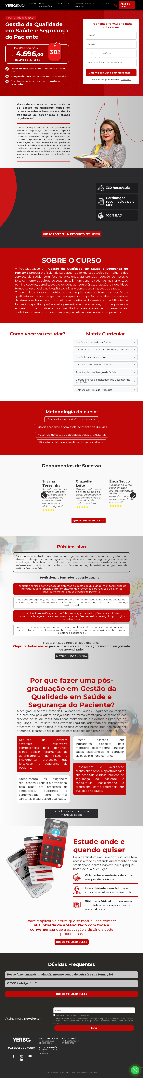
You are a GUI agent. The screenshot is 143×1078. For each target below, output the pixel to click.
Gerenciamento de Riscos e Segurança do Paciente (105, 349)
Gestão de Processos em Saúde (105, 364)
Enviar (94, 1028)
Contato (106, 3)
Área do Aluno (125, 5)
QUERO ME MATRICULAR (88, 520)
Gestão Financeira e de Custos (105, 357)
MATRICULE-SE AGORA (71, 656)
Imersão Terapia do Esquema (84, 4)
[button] (133, 495)
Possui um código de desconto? (111, 80)
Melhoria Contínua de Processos (105, 390)
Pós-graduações (45, 4)
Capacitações (63, 3)
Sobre (32, 3)
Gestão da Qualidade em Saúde (105, 342)
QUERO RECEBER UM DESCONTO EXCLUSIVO (71, 234)
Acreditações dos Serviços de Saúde (105, 372)
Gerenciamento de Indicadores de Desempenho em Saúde (105, 381)
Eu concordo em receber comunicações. (71, 1015)
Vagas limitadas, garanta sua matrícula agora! (71, 813)
